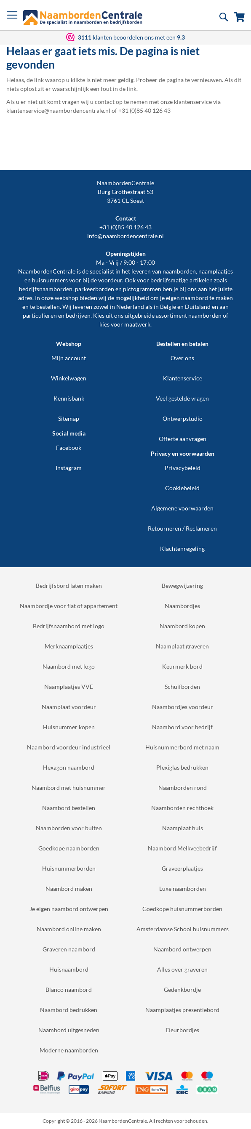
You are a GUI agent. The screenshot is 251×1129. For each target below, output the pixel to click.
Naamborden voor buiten (69, 827)
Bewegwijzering (182, 585)
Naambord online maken (69, 928)
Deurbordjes (182, 1029)
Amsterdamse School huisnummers (182, 928)
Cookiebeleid (182, 487)
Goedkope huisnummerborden (182, 908)
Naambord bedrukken (68, 1009)
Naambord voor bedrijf (182, 727)
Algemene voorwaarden (182, 508)
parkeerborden (94, 288)
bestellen (48, 306)
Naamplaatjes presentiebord (182, 1009)
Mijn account (68, 357)
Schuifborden (182, 686)
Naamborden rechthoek (182, 807)
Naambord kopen (182, 626)
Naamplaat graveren (182, 646)
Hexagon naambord (68, 767)
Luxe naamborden (182, 888)
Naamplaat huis (182, 827)
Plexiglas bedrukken (182, 767)
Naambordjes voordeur (182, 706)
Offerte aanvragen (182, 438)
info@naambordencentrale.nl (125, 235)
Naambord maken (68, 888)
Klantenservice (182, 378)
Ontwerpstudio (183, 418)
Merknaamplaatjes (69, 646)
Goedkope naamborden (68, 848)
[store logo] (82, 17)
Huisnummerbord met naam (182, 747)
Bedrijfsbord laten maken (69, 585)
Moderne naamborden (69, 1050)
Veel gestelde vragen (182, 398)
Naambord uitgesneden (68, 1029)
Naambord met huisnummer (69, 787)
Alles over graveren (182, 969)
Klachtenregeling (182, 548)
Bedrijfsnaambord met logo (68, 626)
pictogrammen (142, 288)
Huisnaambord (68, 969)
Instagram (69, 467)
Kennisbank (68, 398)
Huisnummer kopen (69, 727)
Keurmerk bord (182, 666)
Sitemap (68, 418)
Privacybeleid (182, 467)
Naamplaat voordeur (69, 706)
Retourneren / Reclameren (182, 528)
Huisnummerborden (69, 868)
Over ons (182, 357)
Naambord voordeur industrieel (68, 747)
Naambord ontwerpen (182, 949)
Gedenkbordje (182, 989)
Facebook (68, 447)
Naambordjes (182, 605)
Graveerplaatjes (182, 868)
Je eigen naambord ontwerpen (68, 908)
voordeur (110, 280)
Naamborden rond (182, 787)
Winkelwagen (68, 378)
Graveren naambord (69, 949)
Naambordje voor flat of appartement (68, 605)
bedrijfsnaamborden (45, 288)
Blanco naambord (68, 989)
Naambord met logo (69, 666)
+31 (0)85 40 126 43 (125, 227)
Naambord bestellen (68, 807)
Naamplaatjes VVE (68, 686)
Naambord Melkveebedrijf (182, 848)
